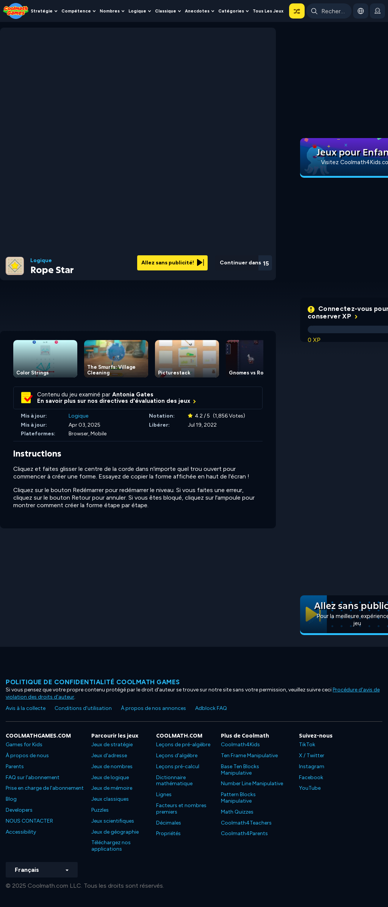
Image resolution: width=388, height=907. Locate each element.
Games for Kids (24, 744)
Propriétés (168, 833)
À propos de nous (27, 755)
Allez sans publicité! (172, 262)
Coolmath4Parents (244, 833)
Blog (11, 799)
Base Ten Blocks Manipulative (240, 769)
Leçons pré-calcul (177, 766)
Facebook (311, 777)
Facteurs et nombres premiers (181, 808)
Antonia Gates (132, 394)
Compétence (76, 11)
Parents (15, 766)
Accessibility (21, 832)
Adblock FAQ (211, 708)
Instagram (311, 766)
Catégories (231, 11)
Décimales (168, 823)
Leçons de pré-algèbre (183, 744)
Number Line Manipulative (252, 783)
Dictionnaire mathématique (174, 780)
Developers (19, 810)
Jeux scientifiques (112, 821)
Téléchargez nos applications (111, 845)
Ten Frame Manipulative (249, 755)
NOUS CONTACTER (29, 821)
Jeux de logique (110, 777)
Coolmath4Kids (240, 744)
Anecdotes (197, 11)
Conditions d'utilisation (83, 708)
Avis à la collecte (25, 708)
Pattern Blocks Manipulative (238, 797)
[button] (297, 11)
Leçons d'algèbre (176, 755)
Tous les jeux (268, 11)
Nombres (110, 11)
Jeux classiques (110, 799)
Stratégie (42, 11)
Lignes (164, 794)
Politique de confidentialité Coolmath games (93, 682)
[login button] (377, 11)
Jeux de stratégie (112, 744)
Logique (137, 11)
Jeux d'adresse (109, 755)
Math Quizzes (237, 812)
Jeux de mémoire (111, 788)
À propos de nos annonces (153, 708)
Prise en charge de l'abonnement (45, 788)
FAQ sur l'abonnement (32, 777)
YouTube (310, 788)
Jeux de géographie (115, 832)
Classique (165, 11)
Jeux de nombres (112, 766)
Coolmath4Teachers (246, 823)
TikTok (307, 744)
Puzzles (100, 810)
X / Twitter (311, 755)
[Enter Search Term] (329, 11)
